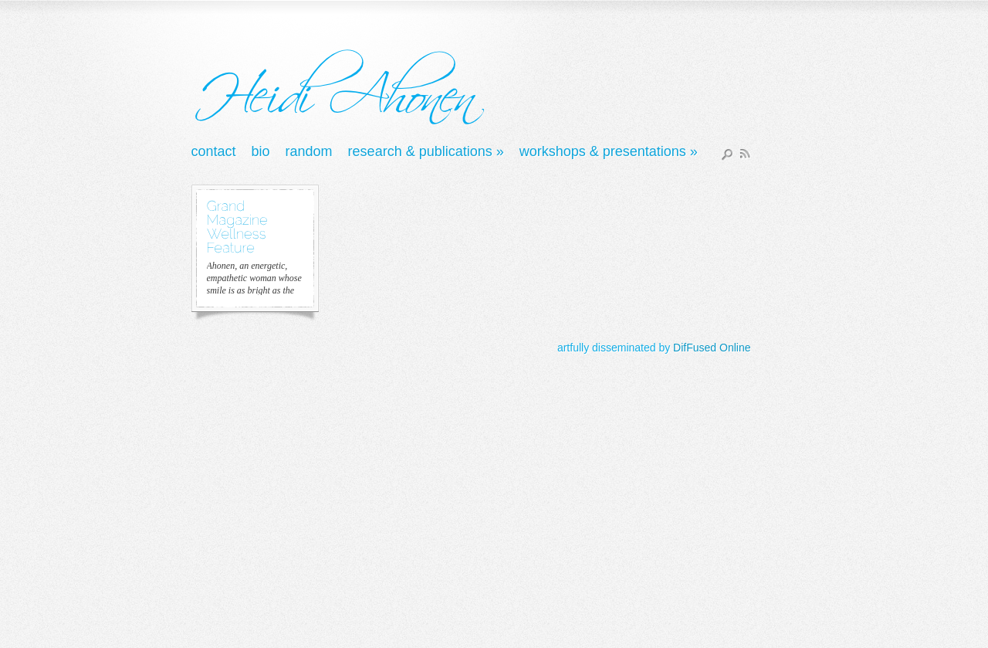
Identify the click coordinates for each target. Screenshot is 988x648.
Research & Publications (426, 152)
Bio (261, 152)
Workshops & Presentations (608, 152)
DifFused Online (711, 347)
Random (309, 152)
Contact (213, 152)
